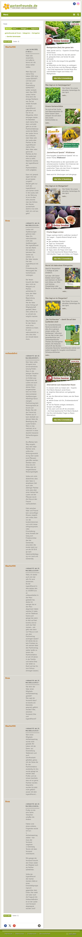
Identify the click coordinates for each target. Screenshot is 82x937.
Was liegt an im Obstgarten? (56, 186)
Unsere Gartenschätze (54, 106)
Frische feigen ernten (55, 232)
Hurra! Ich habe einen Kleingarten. (59, 265)
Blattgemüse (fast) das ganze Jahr (60, 47)
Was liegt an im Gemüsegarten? (58, 85)
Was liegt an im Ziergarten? (56, 298)
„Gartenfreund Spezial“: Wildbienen (61, 152)
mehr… (64, 95)
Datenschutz (19, 934)
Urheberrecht (31, 934)
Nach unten (7, 41)
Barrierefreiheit (45, 934)
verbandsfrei (11, 353)
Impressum (8, 934)
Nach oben (7, 915)
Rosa (7, 220)
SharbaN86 (10, 47)
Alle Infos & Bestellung (62, 179)
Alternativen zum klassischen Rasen (61, 385)
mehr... (47, 355)
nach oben (72, 934)
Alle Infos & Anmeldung (63, 78)
